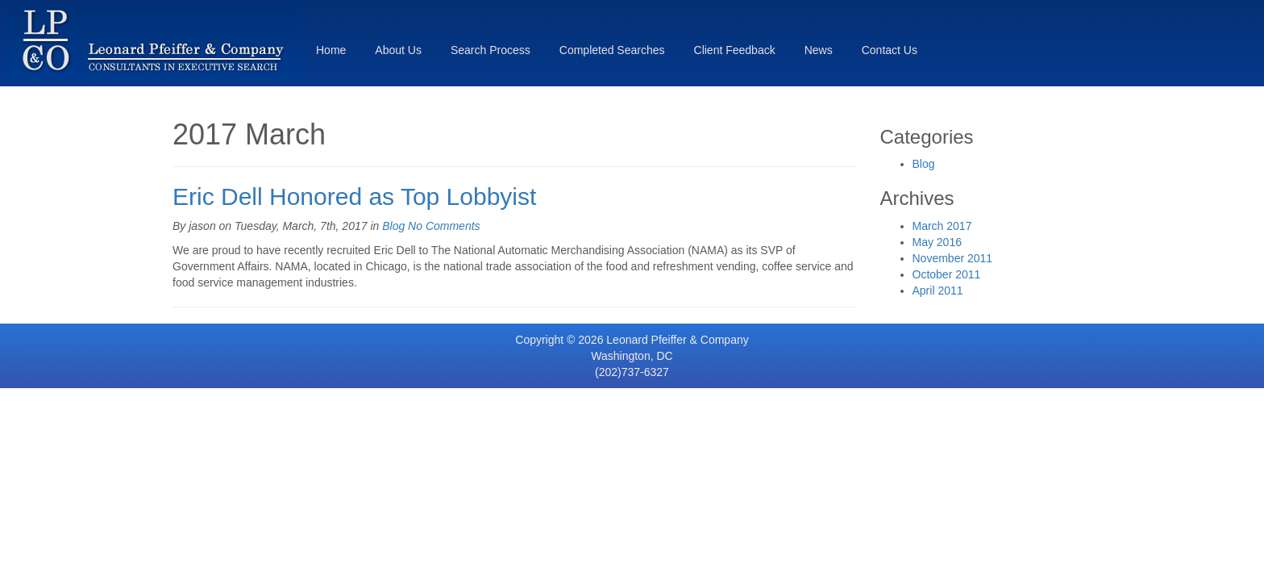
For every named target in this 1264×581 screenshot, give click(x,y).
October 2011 (947, 274)
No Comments (444, 225)
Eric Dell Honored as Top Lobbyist (354, 196)
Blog (393, 225)
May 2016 (937, 242)
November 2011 (953, 258)
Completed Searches (612, 50)
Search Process (490, 50)
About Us (398, 50)
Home (331, 50)
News (819, 50)
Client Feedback (734, 50)
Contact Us (889, 50)
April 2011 (938, 290)
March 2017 (942, 225)
